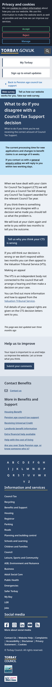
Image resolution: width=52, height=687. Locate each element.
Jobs (6, 607)
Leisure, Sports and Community (21, 557)
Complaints (41, 637)
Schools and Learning (15, 541)
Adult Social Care (13, 574)
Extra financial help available (19, 434)
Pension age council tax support (21, 417)
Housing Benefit (13, 411)
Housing (8, 513)
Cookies (22, 644)
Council (8, 552)
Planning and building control (20, 535)
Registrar (9, 518)
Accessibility (12, 641)
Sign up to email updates (26, 73)
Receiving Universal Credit (18, 423)
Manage (28, 42)
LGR (6, 602)
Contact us (15, 390)
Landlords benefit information (20, 428)
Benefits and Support (15, 507)
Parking (8, 524)
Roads (7, 529)
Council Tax (10, 496)
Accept (26, 29)
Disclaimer (27, 641)
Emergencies (11, 585)
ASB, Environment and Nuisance (21, 563)
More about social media (17, 629)
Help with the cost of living (18, 439)
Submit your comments (19, 366)
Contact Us (10, 637)
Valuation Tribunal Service (19, 301)
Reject (26, 36)
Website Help (26, 637)
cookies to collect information (25, 8)
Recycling (9, 501)
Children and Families (16, 546)
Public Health (11, 580)
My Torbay (26, 62)
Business (9, 568)
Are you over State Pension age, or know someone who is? (23, 447)
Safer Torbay (11, 591)
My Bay (8, 596)
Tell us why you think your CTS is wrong (26, 241)
